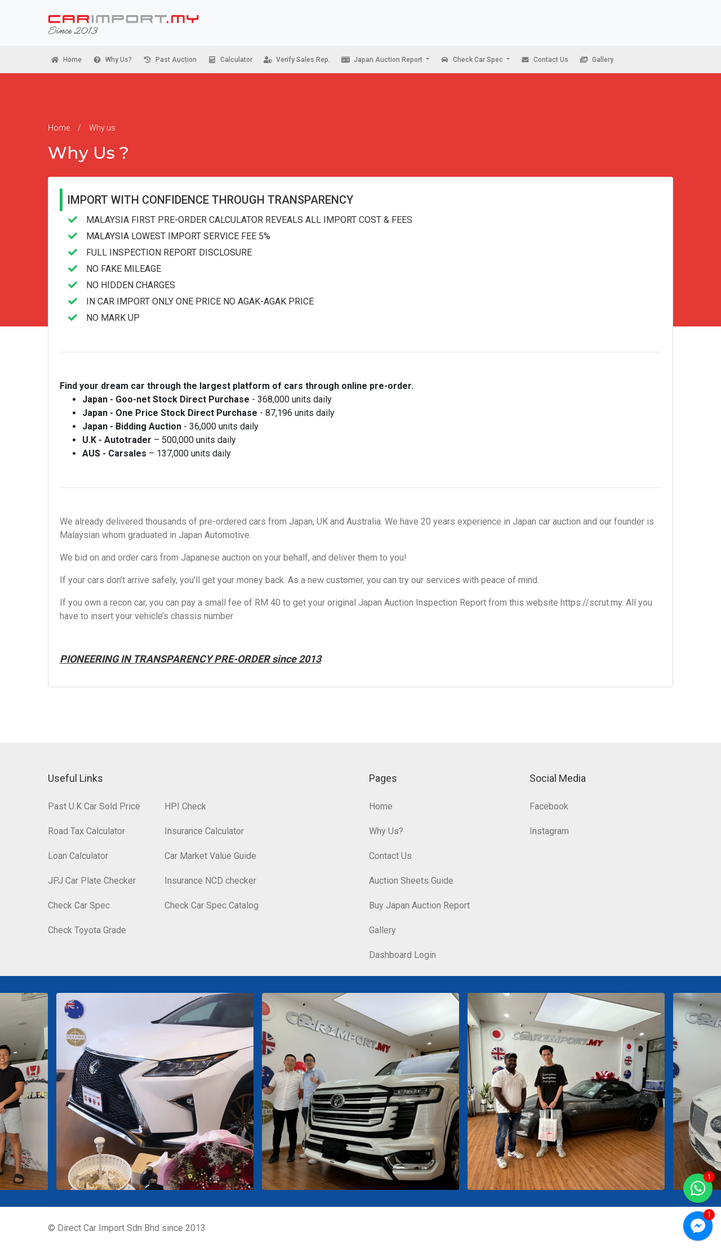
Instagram (549, 831)
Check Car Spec (79, 905)
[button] (385, 59)
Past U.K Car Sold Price (94, 806)
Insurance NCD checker (210, 880)
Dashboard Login (402, 955)
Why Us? (386, 831)
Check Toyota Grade (87, 930)
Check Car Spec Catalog (211, 905)
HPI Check (185, 806)
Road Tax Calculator (86, 831)
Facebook (548, 806)
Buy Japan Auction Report (419, 905)
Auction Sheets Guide (411, 880)
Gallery (382, 930)
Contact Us (390, 855)
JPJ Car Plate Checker (92, 880)
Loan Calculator (78, 855)
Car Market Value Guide (210, 855)
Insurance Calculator (204, 831)
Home (59, 127)
